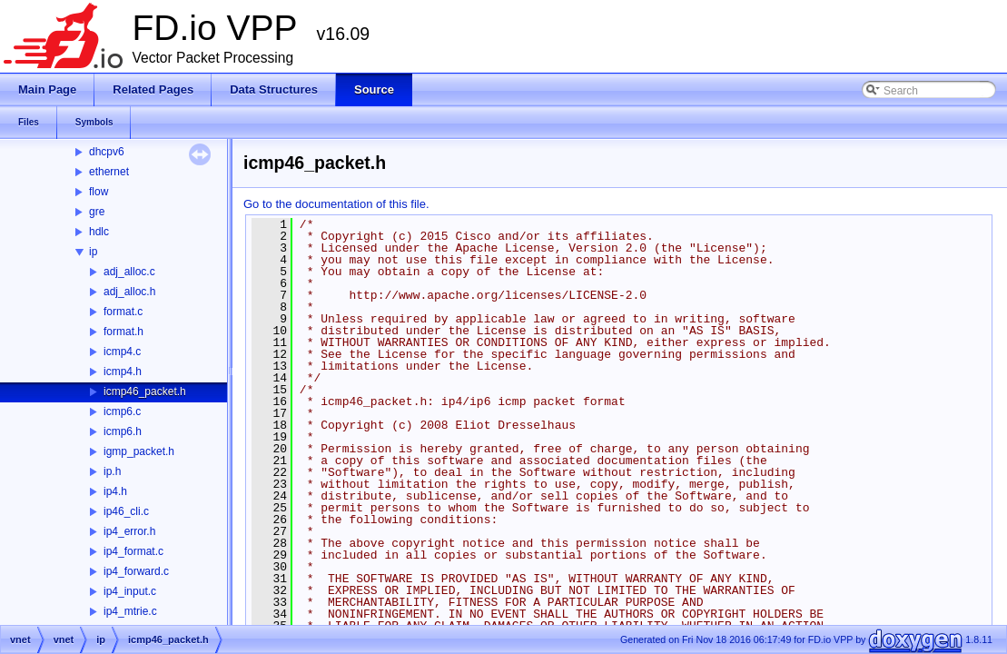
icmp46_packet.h (145, 391)
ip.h (112, 471)
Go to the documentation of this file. (336, 204)
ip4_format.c (133, 551)
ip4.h (115, 491)
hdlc (99, 231)
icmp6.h (123, 431)
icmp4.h (123, 371)
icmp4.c (122, 351)
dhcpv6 (106, 151)
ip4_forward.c (136, 571)
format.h (123, 331)
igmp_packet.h (139, 451)
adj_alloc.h (129, 291)
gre (96, 211)
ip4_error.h (129, 531)
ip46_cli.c (126, 511)
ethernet (109, 171)
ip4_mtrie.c (130, 611)
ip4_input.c (130, 591)
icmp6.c (122, 411)
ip (93, 251)
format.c (123, 311)
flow (98, 191)
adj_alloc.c (129, 271)
